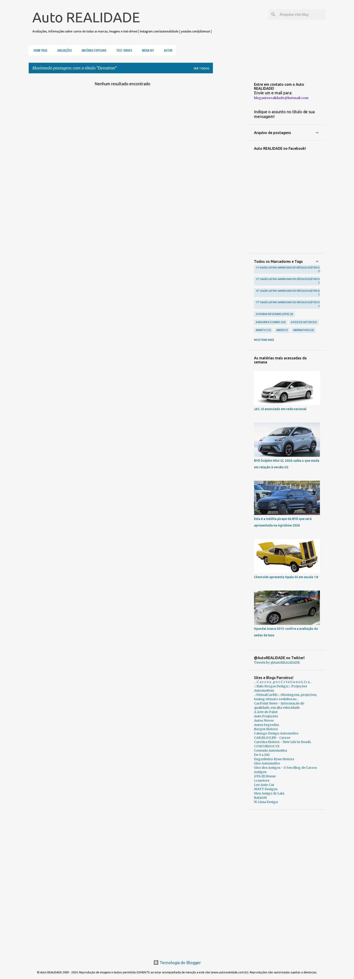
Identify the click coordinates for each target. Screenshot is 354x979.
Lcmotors (261, 780)
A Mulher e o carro (271, 322)
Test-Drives (123, 50)
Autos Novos (264, 720)
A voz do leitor (304, 322)
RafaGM (260, 798)
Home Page (39, 50)
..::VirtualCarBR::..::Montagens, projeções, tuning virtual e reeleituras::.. (285, 697)
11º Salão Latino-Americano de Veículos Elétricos (288, 269)
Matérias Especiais (92, 50)
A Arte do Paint (265, 712)
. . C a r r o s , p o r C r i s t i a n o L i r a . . (283, 682)
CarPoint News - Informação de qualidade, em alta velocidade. (279, 705)
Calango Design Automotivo (276, 733)
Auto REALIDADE (86, 17)
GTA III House (265, 776)
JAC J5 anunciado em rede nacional (280, 409)
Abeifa (282, 330)
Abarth (263, 330)
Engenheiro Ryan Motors (274, 759)
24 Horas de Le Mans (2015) (274, 314)
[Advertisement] (287, 882)
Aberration (303, 330)
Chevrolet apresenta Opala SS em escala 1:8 (286, 577)
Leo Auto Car (264, 785)
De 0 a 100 (262, 755)
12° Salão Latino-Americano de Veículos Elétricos (288, 281)
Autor (167, 50)
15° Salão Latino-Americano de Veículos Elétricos (288, 292)
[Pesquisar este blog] (301, 14)
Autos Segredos (266, 725)
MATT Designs (265, 789)
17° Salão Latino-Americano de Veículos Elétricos (288, 304)
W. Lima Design (266, 802)
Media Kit (147, 50)
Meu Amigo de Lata (269, 793)
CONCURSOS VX (266, 746)
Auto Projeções (266, 716)
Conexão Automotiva (270, 750)
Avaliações (63, 50)
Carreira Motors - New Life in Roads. (282, 742)
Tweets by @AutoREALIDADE (277, 662)
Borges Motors (266, 729)
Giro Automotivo (267, 763)
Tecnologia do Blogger (177, 962)
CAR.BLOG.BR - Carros (272, 738)
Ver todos (201, 68)
